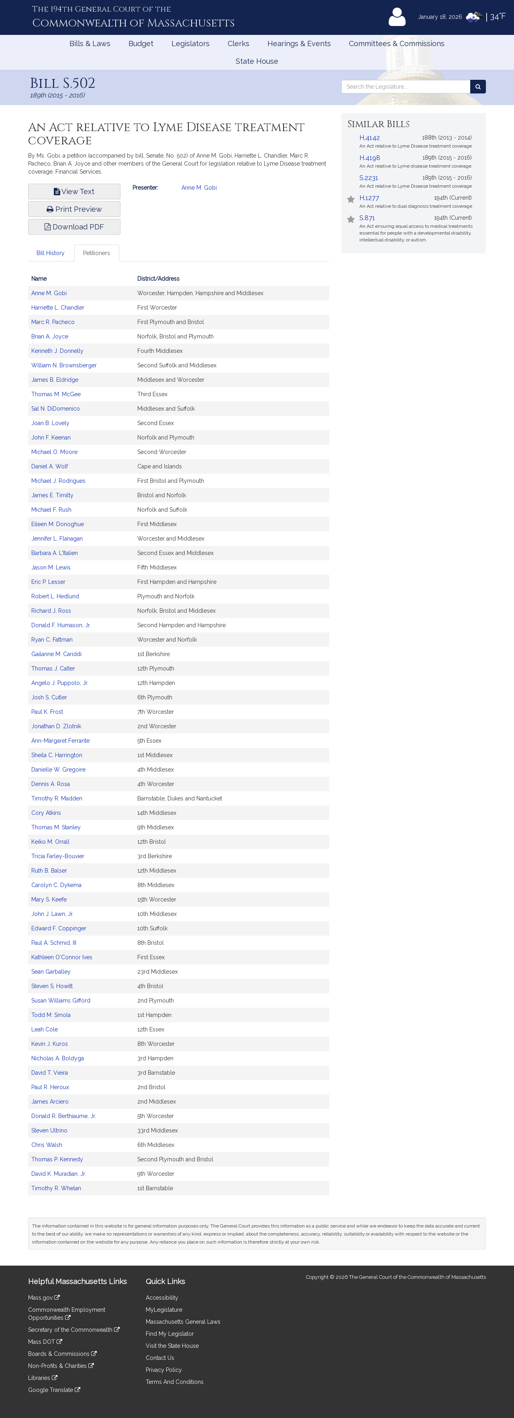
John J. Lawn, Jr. (52, 914)
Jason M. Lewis (51, 567)
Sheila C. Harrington (56, 755)
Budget (140, 43)
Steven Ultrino (49, 1130)
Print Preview (74, 209)
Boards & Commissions (62, 1354)
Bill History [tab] (51, 253)
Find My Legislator (170, 1334)
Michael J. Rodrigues (58, 481)
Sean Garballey (51, 971)
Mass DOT (45, 1342)
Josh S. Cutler (49, 697)
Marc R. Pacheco (53, 322)
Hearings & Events (299, 43)
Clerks (238, 43)
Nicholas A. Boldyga (57, 1058)
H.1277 (369, 198)
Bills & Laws (89, 43)
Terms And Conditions (175, 1382)
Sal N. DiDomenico (55, 408)
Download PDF (74, 227)
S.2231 (368, 178)
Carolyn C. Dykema (56, 885)
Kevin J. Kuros (49, 1044)
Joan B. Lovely (50, 423)
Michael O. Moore (54, 452)
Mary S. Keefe (49, 899)
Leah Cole (44, 1029)
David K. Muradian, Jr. (58, 1174)
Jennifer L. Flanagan (57, 538)
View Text (74, 191)
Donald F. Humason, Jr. (61, 625)
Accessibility (162, 1297)
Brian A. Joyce (49, 336)
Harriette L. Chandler (57, 307)
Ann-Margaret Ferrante (60, 740)
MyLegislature (164, 1310)
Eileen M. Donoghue (57, 524)
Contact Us (160, 1358)
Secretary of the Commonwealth (74, 1330)
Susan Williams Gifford (60, 1000)
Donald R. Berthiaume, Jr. (63, 1116)
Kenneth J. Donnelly (57, 351)
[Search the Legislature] (478, 86)
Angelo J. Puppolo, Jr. (59, 683)
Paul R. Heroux (50, 1087)
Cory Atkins (46, 813)
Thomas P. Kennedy (57, 1159)
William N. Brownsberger (64, 365)
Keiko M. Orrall (50, 842)
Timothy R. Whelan (56, 1188)
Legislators (190, 43)
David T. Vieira (49, 1073)
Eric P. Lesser (48, 582)
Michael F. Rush (51, 509)
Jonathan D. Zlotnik (56, 726)
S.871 (367, 218)
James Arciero (50, 1101)
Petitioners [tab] (96, 253)
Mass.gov (44, 1297)
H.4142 (369, 138)
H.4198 (369, 158)
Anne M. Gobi (199, 187)
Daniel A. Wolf (49, 466)
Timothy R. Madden (56, 798)
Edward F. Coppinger (58, 928)
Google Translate (54, 1390)
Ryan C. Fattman (52, 639)
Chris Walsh (46, 1145)
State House (257, 61)
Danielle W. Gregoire (58, 769)
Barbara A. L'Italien (54, 553)
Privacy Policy (164, 1370)
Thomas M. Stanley (56, 827)
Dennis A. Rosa (50, 784)
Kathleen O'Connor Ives (61, 957)
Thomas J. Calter (53, 668)
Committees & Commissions (397, 43)
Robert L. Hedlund (55, 596)
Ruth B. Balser (49, 870)
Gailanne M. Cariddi (56, 654)
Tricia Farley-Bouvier (57, 856)
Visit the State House (172, 1346)
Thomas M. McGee (56, 394)
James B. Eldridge (54, 380)
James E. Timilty (52, 495)
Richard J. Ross (51, 611)
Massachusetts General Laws (183, 1322)
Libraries (42, 1378)
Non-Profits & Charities (61, 1366)
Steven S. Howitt (52, 986)
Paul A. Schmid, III (53, 943)
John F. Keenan (51, 437)
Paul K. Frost (47, 712)
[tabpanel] (178, 737)
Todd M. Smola (51, 1015)
